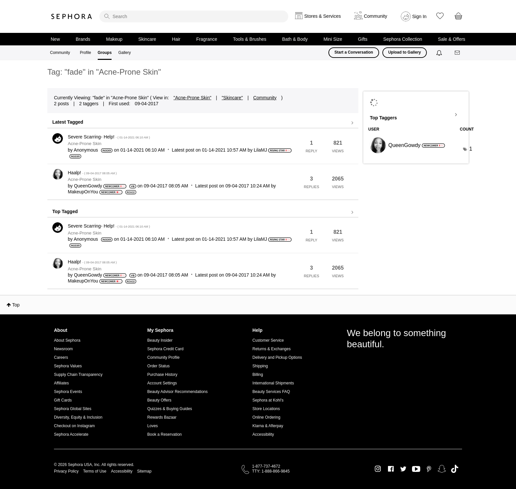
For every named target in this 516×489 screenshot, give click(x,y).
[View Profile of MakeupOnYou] (83, 191)
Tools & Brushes (249, 39)
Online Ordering (266, 417)
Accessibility (263, 434)
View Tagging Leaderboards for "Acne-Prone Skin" (416, 114)
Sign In (419, 16)
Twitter (403, 469)
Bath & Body (295, 39)
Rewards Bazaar (162, 417)
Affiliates (61, 383)
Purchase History (162, 374)
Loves (152, 426)
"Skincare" (232, 97)
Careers (61, 357)
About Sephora (67, 340)
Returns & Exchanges (271, 349)
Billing (257, 374)
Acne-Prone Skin (84, 143)
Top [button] (16, 304)
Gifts (363, 39)
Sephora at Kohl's (267, 400)
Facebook (391, 469)
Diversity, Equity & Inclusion (78, 417)
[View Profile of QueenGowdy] (88, 185)
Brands (83, 39)
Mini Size (332, 39)
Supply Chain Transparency (78, 374)
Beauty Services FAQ (271, 391)
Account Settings (162, 383)
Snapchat (442, 469)
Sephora (72, 16)
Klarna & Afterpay (267, 426)
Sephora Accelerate (71, 434)
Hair (176, 39)
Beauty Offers (159, 400)
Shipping (260, 366)
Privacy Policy (66, 471)
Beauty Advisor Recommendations (177, 391)
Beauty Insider (160, 340)
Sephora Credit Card (165, 349)
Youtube (416, 469)
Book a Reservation (164, 434)
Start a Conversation (353, 52)
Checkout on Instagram (74, 426)
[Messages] (457, 52)
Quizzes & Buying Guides (169, 408)
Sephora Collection (402, 39)
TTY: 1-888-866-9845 (271, 471)
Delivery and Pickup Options (277, 357)
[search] (193, 16)
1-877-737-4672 (266, 466)
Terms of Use (95, 471)
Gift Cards (63, 400)
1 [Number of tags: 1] (470, 149)
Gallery (124, 52)
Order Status (158, 366)
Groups (105, 52)
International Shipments (273, 383)
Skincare (147, 39)
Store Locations (266, 408)
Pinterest (429, 469)
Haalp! (92, 172)
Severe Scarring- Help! (109, 136)
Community (60, 52)
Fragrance (206, 39)
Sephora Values (68, 366)
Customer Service (268, 340)
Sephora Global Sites (72, 408)
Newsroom (63, 349)
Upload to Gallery (404, 52)
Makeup (114, 39)
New (55, 39)
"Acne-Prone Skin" (192, 97)
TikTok (455, 469)
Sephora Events (68, 391)
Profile (85, 52)
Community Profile (163, 357)
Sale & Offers (451, 39)
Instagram (378, 469)
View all (202, 123)
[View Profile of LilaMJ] (260, 150)
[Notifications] (440, 53)
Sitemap (144, 471)
